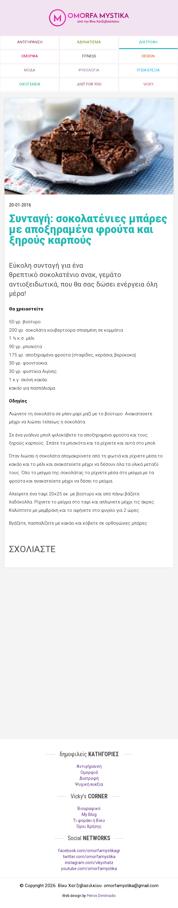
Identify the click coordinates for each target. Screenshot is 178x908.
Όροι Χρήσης (89, 826)
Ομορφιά (89, 772)
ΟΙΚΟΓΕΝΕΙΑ (29, 84)
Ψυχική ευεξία (89, 784)
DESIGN (148, 56)
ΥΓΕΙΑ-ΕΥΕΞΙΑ (148, 70)
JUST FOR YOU (89, 84)
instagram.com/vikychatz (89, 862)
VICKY (148, 84)
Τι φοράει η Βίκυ (89, 820)
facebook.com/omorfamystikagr (89, 850)
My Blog (89, 814)
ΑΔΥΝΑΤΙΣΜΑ (89, 42)
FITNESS (89, 56)
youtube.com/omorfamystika (89, 868)
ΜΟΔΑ (29, 70)
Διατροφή (89, 778)
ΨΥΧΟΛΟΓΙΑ (88, 70)
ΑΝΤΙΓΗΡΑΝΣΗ (29, 42)
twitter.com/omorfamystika (89, 856)
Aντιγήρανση (89, 766)
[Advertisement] (89, 615)
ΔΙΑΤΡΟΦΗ (148, 42)
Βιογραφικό (89, 808)
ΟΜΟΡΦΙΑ (29, 56)
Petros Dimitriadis (101, 896)
